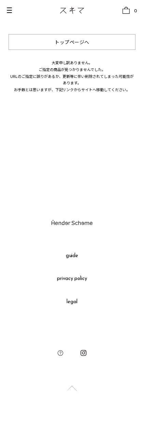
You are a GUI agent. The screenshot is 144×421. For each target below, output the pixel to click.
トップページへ (72, 42)
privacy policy (72, 278)
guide (72, 255)
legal (72, 302)
